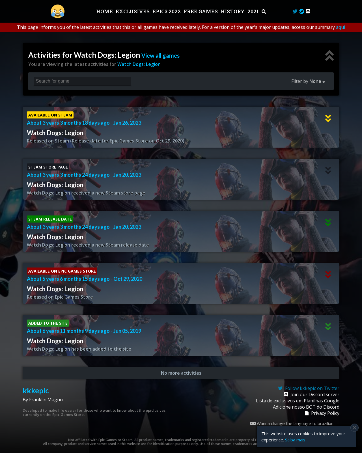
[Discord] (308, 11)
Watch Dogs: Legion (139, 64)
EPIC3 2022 (167, 11)
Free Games (201, 11)
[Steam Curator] (301, 11)
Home (105, 11)
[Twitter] (295, 11)
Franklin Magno (46, 399)
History (233, 11)
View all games (160, 55)
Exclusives (133, 11)
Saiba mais (295, 440)
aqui (340, 27)
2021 (253, 11)
